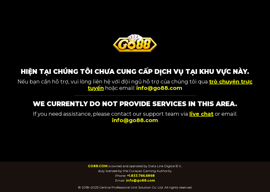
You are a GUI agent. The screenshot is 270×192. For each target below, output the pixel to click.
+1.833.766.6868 (141, 176)
